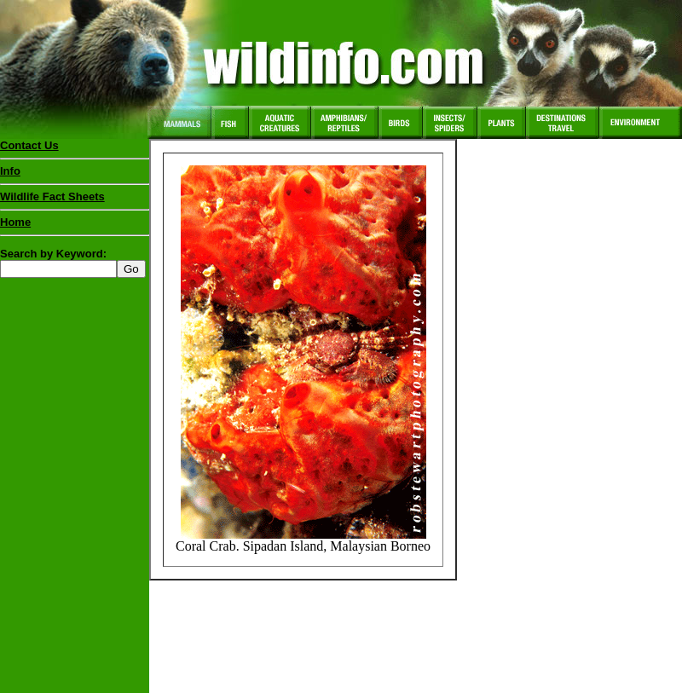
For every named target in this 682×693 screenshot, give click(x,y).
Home (15, 222)
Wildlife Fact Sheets (74, 200)
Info (10, 171)
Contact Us (29, 145)
